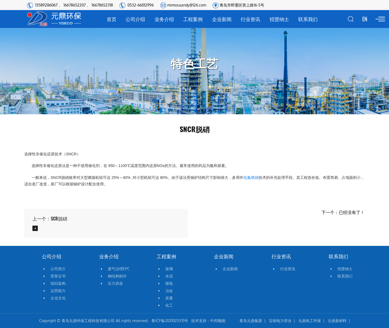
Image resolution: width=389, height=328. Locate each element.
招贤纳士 (279, 18)
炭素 (169, 298)
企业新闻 (222, 18)
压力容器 (115, 283)
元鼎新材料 (337, 320)
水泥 (169, 276)
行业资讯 (250, 18)
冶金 (169, 291)
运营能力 (58, 291)
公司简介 (58, 269)
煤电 (169, 283)
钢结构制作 (117, 276)
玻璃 (169, 269)
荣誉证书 (58, 276)
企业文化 (58, 298)
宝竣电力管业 (280, 320)
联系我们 (308, 18)
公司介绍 (135, 18)
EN (364, 19)
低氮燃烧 (251, 177)
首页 (111, 18)
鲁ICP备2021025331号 (170, 320)
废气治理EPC (119, 269)
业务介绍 (164, 18)
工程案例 (193, 18)
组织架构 (58, 283)
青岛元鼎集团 (250, 320)
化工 (169, 305)
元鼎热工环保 (309, 320)
